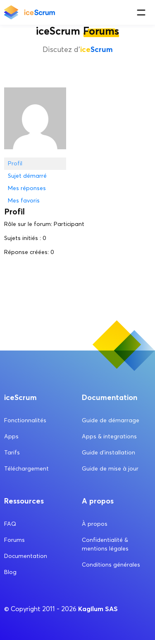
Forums (14, 540)
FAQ (10, 523)
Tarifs (12, 452)
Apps (11, 436)
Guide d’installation (108, 452)
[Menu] (141, 12)
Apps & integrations (109, 436)
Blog (10, 572)
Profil (15, 163)
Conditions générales (111, 564)
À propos (94, 523)
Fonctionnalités (25, 420)
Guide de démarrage (110, 420)
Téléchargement (26, 468)
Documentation (25, 556)
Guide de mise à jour (110, 468)
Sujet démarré (27, 175)
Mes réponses (27, 188)
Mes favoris (24, 200)
